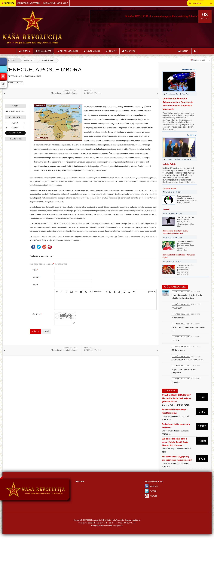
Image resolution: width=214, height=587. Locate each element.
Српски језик (184, 60)
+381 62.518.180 (129, 561)
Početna (24, 51)
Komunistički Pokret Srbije (29, 3)
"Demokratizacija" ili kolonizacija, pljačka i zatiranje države (178, 301)
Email (48, 309)
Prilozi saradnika (69, 51)
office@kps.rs (98, 561)
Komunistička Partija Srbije (55, 3)
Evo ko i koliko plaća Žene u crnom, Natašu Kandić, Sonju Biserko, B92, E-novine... (168, 477)
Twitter (148, 530)
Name (49, 302)
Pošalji (49, 360)
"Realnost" (169, 316)
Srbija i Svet (46, 52)
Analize (113, 51)
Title (49, 294)
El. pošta (35, 111)
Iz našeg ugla (61, 60)
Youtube (148, 535)
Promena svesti (162, 188)
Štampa (24, 111)
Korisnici (194, 51)
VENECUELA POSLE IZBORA (57, 69)
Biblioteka (130, 51)
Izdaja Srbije (162, 164)
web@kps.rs (118, 564)
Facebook (149, 525)
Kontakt (183, 51)
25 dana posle (170, 368)
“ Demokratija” (170, 328)
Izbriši (60, 360)
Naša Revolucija (118, 559)
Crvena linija (93, 51)
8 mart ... (168, 411)
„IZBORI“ (160, 209)
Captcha (50, 343)
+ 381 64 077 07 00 (115, 561)
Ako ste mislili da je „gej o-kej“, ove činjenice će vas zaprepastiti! (167, 495)
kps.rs (84, 561)
